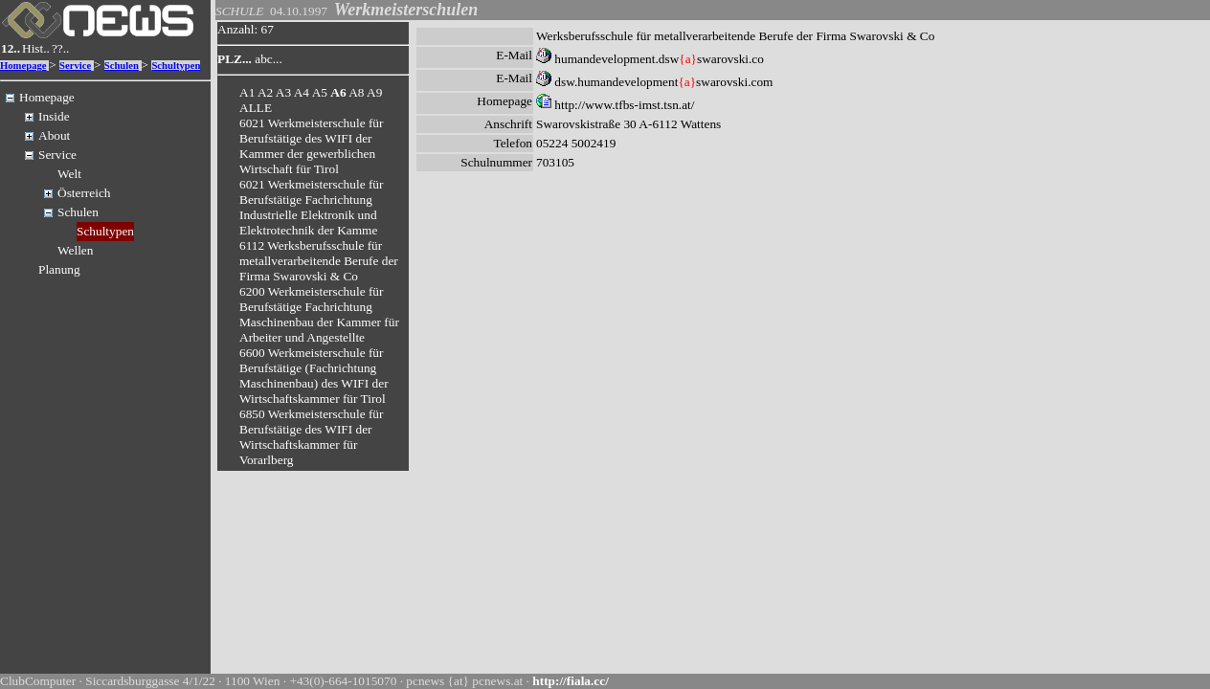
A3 (283, 92)
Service (75, 65)
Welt (69, 174)
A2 (265, 92)
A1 (247, 92)
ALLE (255, 107)
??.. (61, 48)
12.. (10, 48)
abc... (268, 59)
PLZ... (234, 59)
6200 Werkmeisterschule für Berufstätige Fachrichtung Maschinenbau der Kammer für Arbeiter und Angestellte (319, 314)
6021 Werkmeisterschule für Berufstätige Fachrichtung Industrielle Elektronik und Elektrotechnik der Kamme (311, 207)
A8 (356, 92)
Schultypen (175, 65)
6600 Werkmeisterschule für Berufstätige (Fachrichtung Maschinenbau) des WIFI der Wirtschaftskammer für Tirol (314, 375)
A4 (301, 92)
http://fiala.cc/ (570, 681)
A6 (338, 92)
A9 (374, 92)
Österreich (84, 193)
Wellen (75, 250)
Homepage (23, 65)
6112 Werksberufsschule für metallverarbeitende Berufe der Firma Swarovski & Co (318, 260)
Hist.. (36, 48)
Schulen (121, 65)
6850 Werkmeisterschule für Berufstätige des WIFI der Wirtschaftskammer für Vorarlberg (311, 437)
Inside (54, 116)
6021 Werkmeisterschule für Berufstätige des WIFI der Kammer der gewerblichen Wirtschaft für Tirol (311, 146)
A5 (319, 92)
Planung (59, 269)
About (54, 135)
